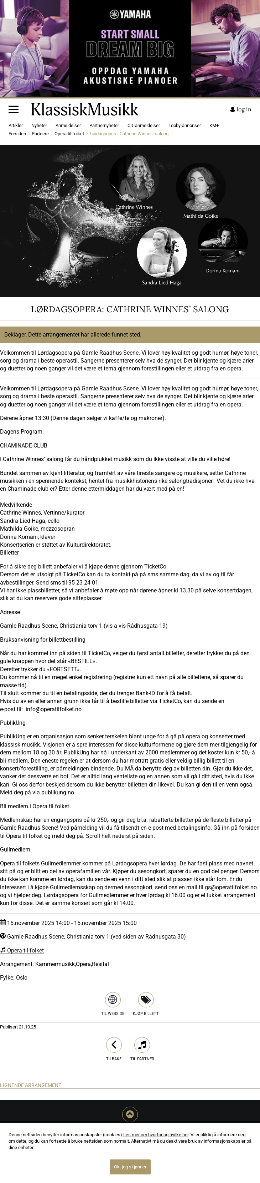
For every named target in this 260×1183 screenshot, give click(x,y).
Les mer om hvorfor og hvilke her (155, 1134)
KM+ (214, 125)
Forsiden (17, 134)
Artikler (16, 125)
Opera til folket (69, 134)
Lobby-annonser (184, 125)
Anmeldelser (68, 125)
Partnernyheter (104, 125)
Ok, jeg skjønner (130, 1166)
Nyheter (39, 125)
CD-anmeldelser (144, 125)
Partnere (40, 134)
